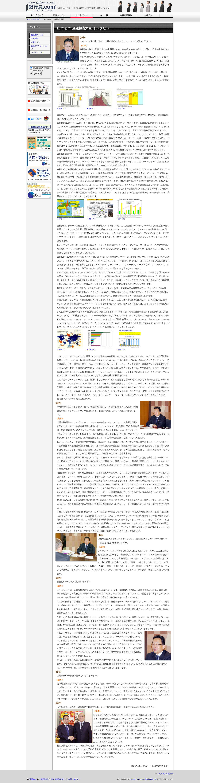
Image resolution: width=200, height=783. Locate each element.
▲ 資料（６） (121, 219)
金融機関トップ (37, 35)
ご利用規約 (43, 779)
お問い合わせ (73, 779)
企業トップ (35, 42)
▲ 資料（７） (61, 349)
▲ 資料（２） (91, 108)
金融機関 (34, 38)
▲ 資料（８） (91, 349)
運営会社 (32, 779)
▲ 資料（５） (91, 219)
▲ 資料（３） (121, 108)
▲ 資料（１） (61, 108)
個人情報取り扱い (58, 779)
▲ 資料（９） (121, 349)
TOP (29, 19)
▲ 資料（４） (61, 219)
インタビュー (38, 19)
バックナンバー (37, 52)
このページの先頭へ (165, 774)
